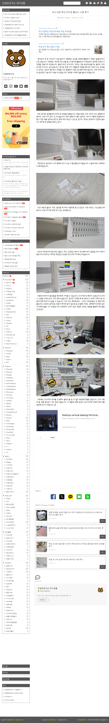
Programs (17, 366)
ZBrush (17, 406)
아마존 (17, 353)
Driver (17, 329)
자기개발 (17, 578)
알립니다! (17, 566)
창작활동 (17, 532)
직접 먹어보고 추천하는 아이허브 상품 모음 (15, 167)
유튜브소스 (17, 556)
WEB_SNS (17, 495)
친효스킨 (17, 468)
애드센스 (17, 516)
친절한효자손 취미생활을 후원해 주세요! (15, 35)
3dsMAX (17, 400)
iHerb (17, 356)
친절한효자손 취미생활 (13, 3)
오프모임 (17, 541)
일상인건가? (17, 569)
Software (17, 418)
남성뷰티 (17, 583)
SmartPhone (17, 300)
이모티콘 (17, 535)
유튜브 (17, 513)
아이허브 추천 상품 (11, 263)
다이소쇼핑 (17, 598)
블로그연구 (17, 492)
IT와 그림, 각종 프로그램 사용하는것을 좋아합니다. (54, 596)
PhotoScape (17, 392)
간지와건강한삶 (17, 613)
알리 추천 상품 (9, 252)
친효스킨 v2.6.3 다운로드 (15, 203)
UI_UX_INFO (17, 435)
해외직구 (17, 348)
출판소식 (17, 575)
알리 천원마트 (11, 249)
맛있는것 (17, 589)
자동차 (17, 341)
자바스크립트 (17, 507)
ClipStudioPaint (17, 386)
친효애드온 (17, 477)
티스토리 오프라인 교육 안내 (14, 228)
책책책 (17, 607)
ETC (17, 362)
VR (17, 326)
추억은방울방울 (17, 622)
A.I (17, 452)
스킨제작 (17, 465)
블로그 (17, 456)
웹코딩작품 (17, 504)
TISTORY (17, 459)
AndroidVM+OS (17, 297)
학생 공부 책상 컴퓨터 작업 (49, 47)
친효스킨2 (17, 471)
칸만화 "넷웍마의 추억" (12, 235)
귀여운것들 (17, 581)
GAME (17, 309)
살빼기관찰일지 (17, 616)
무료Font (17, 443)
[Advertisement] (70, 464)
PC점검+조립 (17, 291)
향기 (17, 586)
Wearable (17, 323)
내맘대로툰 (17, 547)
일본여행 (17, 604)
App (17, 315)
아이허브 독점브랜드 (16, 175)
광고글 (17, 628)
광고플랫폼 (17, 519)
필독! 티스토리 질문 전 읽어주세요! (16, 31)
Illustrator (17, 372)
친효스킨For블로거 (17, 474)
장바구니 (17, 282)
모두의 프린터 (9, 700)
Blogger (17, 462)
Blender (17, 403)
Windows (17, 288)
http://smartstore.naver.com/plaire (50, 44)
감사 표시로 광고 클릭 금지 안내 (15, 14)
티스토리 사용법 (10, 221)
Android (17, 449)
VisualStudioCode (17, 412)
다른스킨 (17, 489)
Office (17, 421)
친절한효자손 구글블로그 (13, 689)
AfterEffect (17, 378)
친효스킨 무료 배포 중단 (13, 21)
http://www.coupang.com (46, 28)
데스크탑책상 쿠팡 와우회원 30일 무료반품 (55, 31)
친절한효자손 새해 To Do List (14, 24)
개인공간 (17, 563)
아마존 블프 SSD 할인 (14, 245)
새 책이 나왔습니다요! (12, 17)
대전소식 (17, 619)
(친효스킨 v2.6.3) (19, 720)
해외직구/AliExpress (64, 17)
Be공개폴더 (17, 631)
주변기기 (17, 332)
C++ (17, 446)
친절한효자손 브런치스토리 (14, 693)
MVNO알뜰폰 (17, 306)
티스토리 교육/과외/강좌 (13, 224)
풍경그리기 (17, 538)
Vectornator (17, 398)
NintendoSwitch (17, 312)
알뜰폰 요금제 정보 (11, 266)
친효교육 (17, 486)
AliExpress (17, 351)
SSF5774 (16, 161)
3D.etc (17, 441)
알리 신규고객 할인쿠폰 (12, 256)
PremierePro (17, 380)
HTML (17, 498)
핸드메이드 (17, 553)
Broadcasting (17, 429)
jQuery (17, 510)
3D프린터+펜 (17, 335)
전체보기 (16, 276)
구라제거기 (8, 696)
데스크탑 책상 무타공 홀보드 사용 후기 (70, 12)
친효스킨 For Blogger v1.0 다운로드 (16, 213)
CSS (17, 501)
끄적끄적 (17, 550)
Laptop (17, 320)
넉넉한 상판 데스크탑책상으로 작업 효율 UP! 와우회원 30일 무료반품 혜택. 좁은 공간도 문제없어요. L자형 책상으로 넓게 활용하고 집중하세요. (70, 35)
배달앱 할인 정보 (10, 259)
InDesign (17, 375)
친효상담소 (17, 483)
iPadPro (17, 303)
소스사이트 (17, 528)
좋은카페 (17, 592)
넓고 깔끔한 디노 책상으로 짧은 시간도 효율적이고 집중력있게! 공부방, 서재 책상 (64, 51)
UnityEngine (17, 426)
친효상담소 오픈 (10, 231)
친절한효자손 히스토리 (12, 28)
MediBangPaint (17, 389)
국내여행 (17, 601)
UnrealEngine (17, 423)
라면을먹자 (17, 595)
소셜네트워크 (17, 525)
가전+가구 (17, 338)
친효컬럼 (17, 480)
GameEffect (17, 432)
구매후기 (17, 572)
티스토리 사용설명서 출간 (15, 217)
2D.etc (17, 438)
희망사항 (17, 625)
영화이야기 (17, 610)
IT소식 (17, 285)
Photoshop (17, 369)
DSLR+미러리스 (17, 344)
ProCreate (17, 395)
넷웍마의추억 (17, 544)
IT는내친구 (17, 279)
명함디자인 (17, 559)
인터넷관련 (17, 522)
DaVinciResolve (17, 383)
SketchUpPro (17, 409)
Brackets (17, 415)
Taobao (17, 359)
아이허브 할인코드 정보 (16, 184)
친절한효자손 (53, 720)
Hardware (17, 317)
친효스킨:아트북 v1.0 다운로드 (14, 207)
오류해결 (17, 294)
